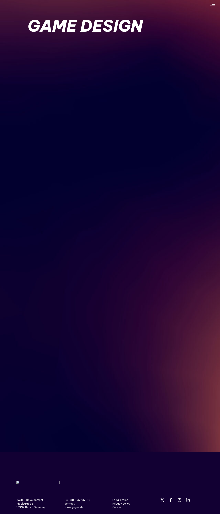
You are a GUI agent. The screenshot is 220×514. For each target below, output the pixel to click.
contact (69, 503)
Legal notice (120, 500)
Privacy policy (121, 503)
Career (116, 507)
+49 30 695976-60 (77, 500)
